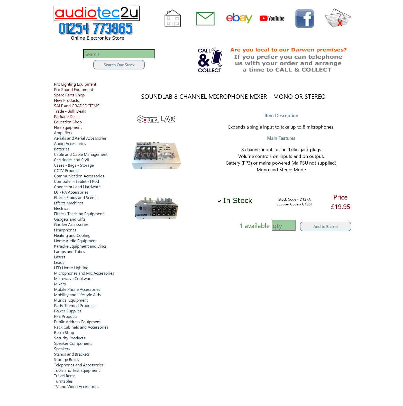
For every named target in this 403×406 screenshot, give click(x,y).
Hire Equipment (68, 127)
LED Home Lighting (71, 267)
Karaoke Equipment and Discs (80, 246)
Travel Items (65, 375)
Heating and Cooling (72, 235)
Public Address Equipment (77, 321)
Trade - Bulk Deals (70, 111)
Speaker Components (73, 343)
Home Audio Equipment (75, 240)
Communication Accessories (79, 175)
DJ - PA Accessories (71, 192)
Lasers (59, 256)
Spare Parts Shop (69, 94)
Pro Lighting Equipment (75, 84)
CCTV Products (67, 170)
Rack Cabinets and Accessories (81, 327)
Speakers (62, 348)
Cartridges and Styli (71, 159)
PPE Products (65, 316)
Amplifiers (63, 132)
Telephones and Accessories (79, 364)
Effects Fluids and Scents (75, 197)
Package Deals (66, 116)
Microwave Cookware (73, 278)
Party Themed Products (74, 305)
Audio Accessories (70, 143)
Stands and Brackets (72, 354)
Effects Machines (69, 202)
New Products (66, 100)
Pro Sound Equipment (73, 89)
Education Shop (68, 121)
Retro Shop (64, 332)
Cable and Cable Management (80, 154)
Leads (59, 262)
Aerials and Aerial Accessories (80, 138)
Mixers (60, 283)
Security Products (69, 337)
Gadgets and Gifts (70, 219)
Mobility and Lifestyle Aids (77, 294)
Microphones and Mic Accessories (84, 273)
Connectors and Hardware (77, 186)
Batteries (61, 148)
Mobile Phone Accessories (77, 289)
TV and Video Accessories (76, 386)
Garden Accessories (71, 224)
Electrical (62, 208)
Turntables (63, 381)
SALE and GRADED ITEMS (76, 105)
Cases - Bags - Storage (74, 165)
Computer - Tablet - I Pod (76, 181)
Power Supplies (67, 310)
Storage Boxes (66, 359)
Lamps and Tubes (69, 251)
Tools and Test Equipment (77, 370)
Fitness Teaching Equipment (79, 213)
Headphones (65, 229)
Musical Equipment (71, 300)
